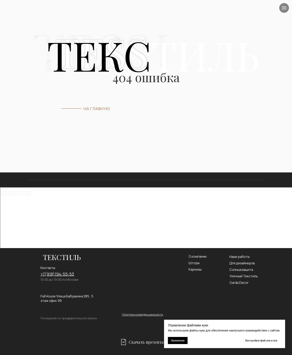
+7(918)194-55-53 (57, 274)
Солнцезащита (241, 269)
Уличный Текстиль (244, 276)
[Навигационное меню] (284, 7)
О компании (198, 256)
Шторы (194, 263)
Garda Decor (239, 282)
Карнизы (195, 269)
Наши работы (239, 256)
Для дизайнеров (242, 263)
